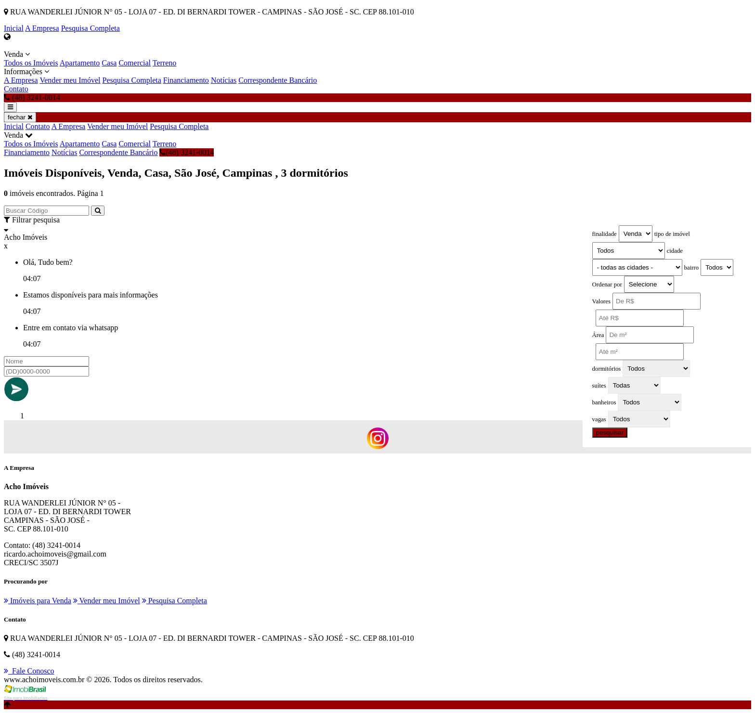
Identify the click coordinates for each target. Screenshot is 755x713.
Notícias (223, 80)
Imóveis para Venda (37, 600)
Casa (109, 63)
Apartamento (80, 63)
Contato (16, 89)
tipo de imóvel (672, 234)
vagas (599, 419)
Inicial (14, 28)
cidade (675, 250)
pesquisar (610, 432)
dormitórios (606, 368)
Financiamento (186, 80)
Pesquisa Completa (90, 28)
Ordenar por (607, 284)
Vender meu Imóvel (69, 80)
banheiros (604, 402)
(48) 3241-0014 (186, 152)
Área (598, 335)
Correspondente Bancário (277, 80)
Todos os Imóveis (31, 63)
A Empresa (42, 28)
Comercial (134, 63)
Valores (601, 301)
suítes (599, 385)
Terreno (165, 63)
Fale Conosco (29, 671)
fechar (20, 117)
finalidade (604, 234)
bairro (691, 267)
